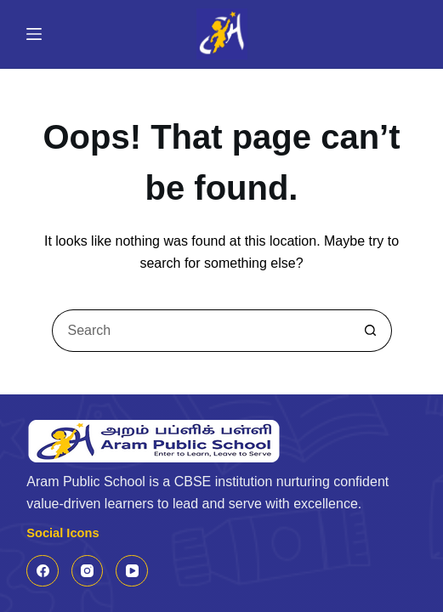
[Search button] (370, 330)
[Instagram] (87, 571)
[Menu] (34, 34)
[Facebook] (42, 571)
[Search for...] (200, 330)
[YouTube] (132, 571)
